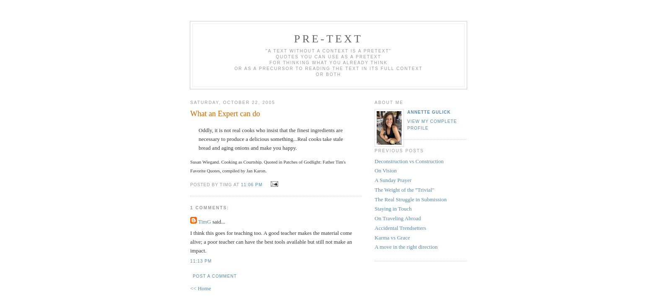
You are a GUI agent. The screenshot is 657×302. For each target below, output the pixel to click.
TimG (204, 222)
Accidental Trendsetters (400, 228)
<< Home (200, 288)
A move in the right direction (406, 247)
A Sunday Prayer (393, 180)
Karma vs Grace (392, 237)
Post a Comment (215, 276)
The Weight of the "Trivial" (404, 190)
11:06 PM (251, 184)
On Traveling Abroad (398, 218)
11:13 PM (201, 261)
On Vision (386, 170)
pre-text (328, 39)
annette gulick (429, 112)
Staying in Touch (393, 209)
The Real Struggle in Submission (411, 199)
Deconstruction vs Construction (409, 161)
